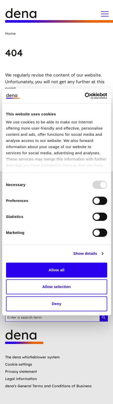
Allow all (57, 270)
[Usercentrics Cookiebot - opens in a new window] (84, 95)
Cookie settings (18, 364)
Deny (56, 303)
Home (10, 33)
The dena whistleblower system (32, 357)
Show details (85, 253)
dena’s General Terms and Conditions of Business (48, 386)
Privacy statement (21, 371)
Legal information (21, 378)
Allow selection (56, 286)
